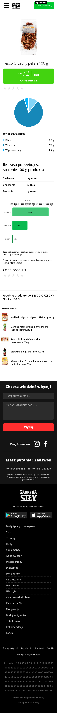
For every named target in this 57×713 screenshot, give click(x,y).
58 (33, 676)
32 (51, 667)
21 (18, 667)
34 (9, 672)
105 (37, 690)
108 (50, 690)
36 (15, 672)
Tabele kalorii (14, 621)
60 (39, 676)
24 (27, 667)
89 (30, 685)
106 (41, 690)
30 (45, 667)
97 (6, 690)
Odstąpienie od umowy (28, 702)
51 (12, 676)
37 (18, 672)
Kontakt (39, 648)
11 (36, 663)
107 (46, 690)
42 (33, 672)
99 (12, 690)
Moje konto (13, 573)
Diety (9, 544)
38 (21, 672)
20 (15, 667)
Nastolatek (12, 585)
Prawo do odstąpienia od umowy (28, 697)
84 (15, 685)
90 (33, 685)
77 (42, 681)
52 (15, 676)
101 (20, 690)
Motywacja (12, 609)
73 (30, 681)
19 (12, 667)
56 (27, 676)
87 (24, 685)
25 (30, 667)
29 (42, 667)
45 (42, 672)
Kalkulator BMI (14, 603)
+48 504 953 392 (15, 468)
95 (48, 685)
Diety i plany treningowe (20, 526)
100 (16, 690)
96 (51, 685)
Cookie (50, 648)
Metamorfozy (14, 561)
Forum (10, 633)
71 (24, 681)
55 (24, 676)
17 (6, 667)
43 (36, 672)
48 (51, 672)
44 (39, 672)
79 (48, 681)
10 (33, 663)
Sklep (9, 532)
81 (6, 685)
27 (36, 667)
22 (21, 667)
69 (18, 681)
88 (27, 685)
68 (15, 681)
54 (21, 676)
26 (33, 667)
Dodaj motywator (16, 615)
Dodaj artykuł (10, 648)
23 (24, 667)
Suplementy (13, 550)
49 (6, 676)
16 (52, 663)
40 (27, 672)
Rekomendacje (15, 627)
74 (33, 681)
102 (24, 690)
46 (45, 672)
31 (48, 667)
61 (42, 676)
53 (18, 676)
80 (51, 681)
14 (46, 663)
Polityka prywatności (28, 654)
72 (27, 681)
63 (48, 676)
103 (29, 690)
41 (30, 672)
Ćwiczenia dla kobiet (18, 597)
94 (45, 685)
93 (42, 685)
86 (21, 685)
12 (39, 663)
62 (45, 676)
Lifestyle (11, 591)
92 (39, 685)
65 (6, 681)
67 (12, 681)
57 (30, 676)
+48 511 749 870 (41, 468)
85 (18, 685)
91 (36, 685)
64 (51, 676)
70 (21, 681)
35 (12, 672)
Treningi (11, 538)
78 (45, 681)
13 (42, 663)
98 (9, 690)
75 (36, 681)
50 (9, 676)
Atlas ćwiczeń (14, 556)
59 (36, 676)
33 (6, 672)
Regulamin (26, 648)
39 (24, 672)
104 (33, 690)
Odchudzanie (14, 579)
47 (48, 672)
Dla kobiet (12, 567)
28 (39, 667)
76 (39, 681)
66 (9, 681)
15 (49, 663)
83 (12, 685)
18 (9, 667)
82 (9, 685)
